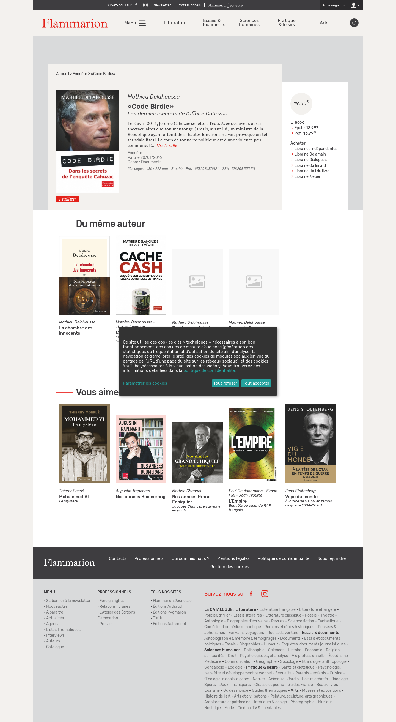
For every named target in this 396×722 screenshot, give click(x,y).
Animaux (276, 679)
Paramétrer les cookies (145, 383)
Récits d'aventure (283, 633)
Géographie (266, 662)
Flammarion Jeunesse (172, 601)
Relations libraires (115, 607)
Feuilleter (67, 199)
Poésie (311, 615)
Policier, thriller (217, 615)
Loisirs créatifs (315, 679)
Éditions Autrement (169, 624)
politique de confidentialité (209, 371)
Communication (238, 662)
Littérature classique (283, 615)
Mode (229, 708)
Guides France (300, 685)
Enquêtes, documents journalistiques (313, 644)
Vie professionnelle (308, 656)
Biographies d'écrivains (247, 621)
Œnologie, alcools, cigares (226, 679)
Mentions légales (233, 559)
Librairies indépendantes (316, 149)
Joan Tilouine (250, 495)
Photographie (302, 702)
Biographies (249, 644)
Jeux (224, 685)
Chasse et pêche (269, 685)
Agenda (53, 624)
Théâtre (327, 615)
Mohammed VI (74, 497)
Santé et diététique (298, 667)
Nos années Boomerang (141, 497)
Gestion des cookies (229, 567)
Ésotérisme (338, 656)
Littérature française (278, 610)
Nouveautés (57, 607)
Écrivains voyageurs (246, 633)
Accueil (62, 74)
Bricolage (339, 679)
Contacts (118, 559)
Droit (232, 656)
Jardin (293, 679)
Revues (277, 621)
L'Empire (238, 501)
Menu (130, 23)
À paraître (54, 612)
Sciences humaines (249, 23)
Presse (106, 624)
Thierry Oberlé (71, 491)
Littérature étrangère (317, 610)
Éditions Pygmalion (169, 612)
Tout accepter (256, 383)
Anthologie (213, 621)
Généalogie (214, 667)
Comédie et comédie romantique (232, 627)
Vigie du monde (301, 497)
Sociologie (289, 662)
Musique (325, 702)
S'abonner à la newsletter (68, 601)
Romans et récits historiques (289, 627)
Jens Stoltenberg (300, 491)
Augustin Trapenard (133, 491)
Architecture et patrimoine (227, 702)
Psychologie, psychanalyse (264, 656)
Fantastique (328, 621)
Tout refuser (225, 383)
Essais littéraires (247, 615)
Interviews (55, 635)
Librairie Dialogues (311, 160)
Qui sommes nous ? (190, 559)
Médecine (212, 662)
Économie (313, 650)
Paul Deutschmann (246, 491)
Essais (230, 644)
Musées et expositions (321, 691)
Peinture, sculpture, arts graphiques (301, 696)
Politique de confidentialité (283, 559)
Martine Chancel (186, 491)
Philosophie (254, 650)
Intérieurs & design (270, 702)
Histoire (294, 650)
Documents (151, 162)
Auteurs (53, 641)
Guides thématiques (269, 691)
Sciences (276, 650)
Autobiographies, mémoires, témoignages (240, 639)
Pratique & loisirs (287, 23)
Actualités (55, 618)
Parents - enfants (310, 673)
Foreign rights (112, 601)
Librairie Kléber (307, 177)
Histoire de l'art (217, 696)
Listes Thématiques (63, 630)
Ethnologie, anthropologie (324, 662)
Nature (259, 679)
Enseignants (334, 5)
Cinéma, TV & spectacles (259, 708)
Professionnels (189, 5)
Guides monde (235, 691)
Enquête (80, 74)
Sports (210, 685)
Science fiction (301, 621)
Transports (241, 685)
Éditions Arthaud (167, 607)
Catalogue (55, 647)
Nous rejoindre (331, 559)
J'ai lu (158, 618)
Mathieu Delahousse (154, 97)
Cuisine (336, 673)
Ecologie (235, 667)
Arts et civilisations (250, 696)
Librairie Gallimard (310, 166)
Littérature (174, 23)
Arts (324, 23)
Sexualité (283, 673)
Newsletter (162, 5)
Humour (271, 644)
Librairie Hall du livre (312, 171)
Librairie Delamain (310, 154)
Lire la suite (166, 145)
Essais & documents (212, 23)
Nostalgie (212, 708)
